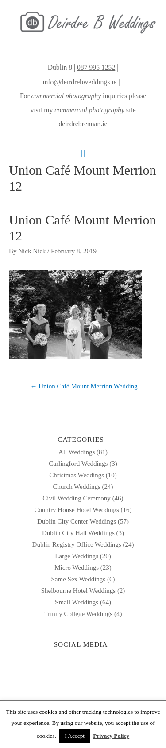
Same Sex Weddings (78, 579)
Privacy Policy (111, 735)
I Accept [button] (75, 735)
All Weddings (76, 452)
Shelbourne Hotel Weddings (78, 590)
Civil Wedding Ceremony (76, 498)
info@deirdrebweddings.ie (79, 82)
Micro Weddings (76, 567)
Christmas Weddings (76, 475)
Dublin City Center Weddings (76, 521)
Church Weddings (76, 486)
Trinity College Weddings (78, 613)
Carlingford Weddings (78, 463)
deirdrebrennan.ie (82, 124)
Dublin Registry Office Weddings (76, 544)
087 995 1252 (96, 67)
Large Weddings (76, 556)
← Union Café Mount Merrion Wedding (83, 386)
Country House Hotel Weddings (76, 509)
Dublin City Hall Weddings (78, 532)
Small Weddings (76, 602)
